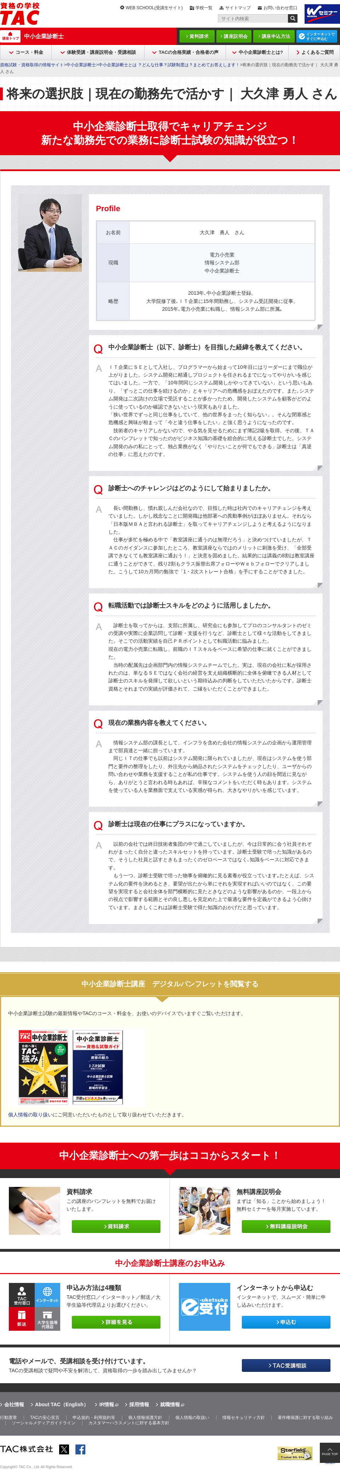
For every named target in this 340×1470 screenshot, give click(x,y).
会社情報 (14, 1404)
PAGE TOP (330, 1454)
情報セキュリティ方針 (243, 1417)
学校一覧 (204, 7)
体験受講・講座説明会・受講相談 (101, 52)
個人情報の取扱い (192, 1417)
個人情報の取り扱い (30, 1114)
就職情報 (170, 1404)
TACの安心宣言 (45, 1417)
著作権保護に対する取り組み (305, 1417)
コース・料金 (29, 52)
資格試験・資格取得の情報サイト (32, 64)
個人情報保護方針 (145, 1417)
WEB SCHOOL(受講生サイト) (154, 7)
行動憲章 (8, 1417)
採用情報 (139, 1404)
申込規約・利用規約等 (94, 1417)
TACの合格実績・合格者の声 (189, 52)
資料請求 (199, 36)
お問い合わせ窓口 (281, 7)
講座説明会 (236, 36)
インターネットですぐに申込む (320, 36)
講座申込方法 (276, 36)
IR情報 (106, 1404)
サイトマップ (238, 7)
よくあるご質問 (317, 52)
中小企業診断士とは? (261, 52)
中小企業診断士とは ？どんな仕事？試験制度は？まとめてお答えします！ (169, 64)
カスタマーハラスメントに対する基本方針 (129, 1422)
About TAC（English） (62, 1404)
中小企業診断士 (44, 36)
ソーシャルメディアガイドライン (43, 1422)
